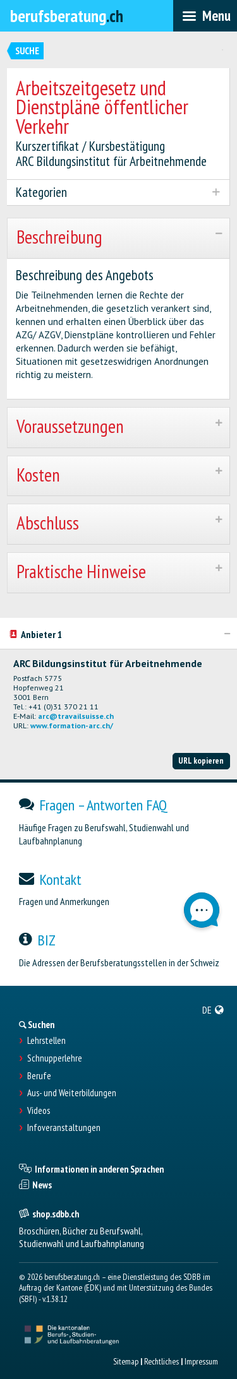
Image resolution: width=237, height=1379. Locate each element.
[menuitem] (213, 1010)
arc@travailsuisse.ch (76, 716)
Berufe (39, 1076)
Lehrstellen (46, 1040)
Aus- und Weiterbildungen (71, 1093)
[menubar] (205, 16)
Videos (38, 1110)
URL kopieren (201, 760)
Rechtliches (161, 1361)
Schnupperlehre (54, 1058)
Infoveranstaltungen (63, 1127)
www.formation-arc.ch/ (71, 725)
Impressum (201, 1361)
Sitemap (125, 1361)
